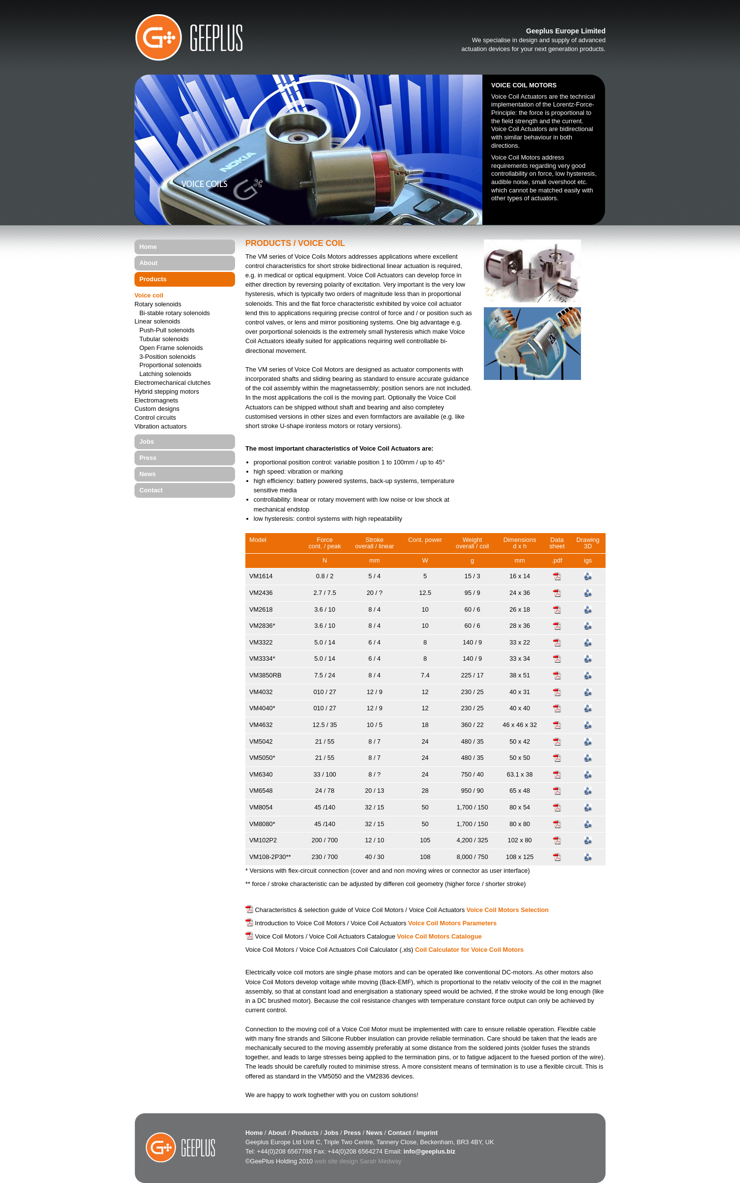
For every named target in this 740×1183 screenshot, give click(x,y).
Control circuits (155, 418)
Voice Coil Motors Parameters (452, 923)
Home (148, 246)
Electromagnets (156, 401)
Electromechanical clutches (172, 383)
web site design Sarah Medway (358, 1161)
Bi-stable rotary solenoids (174, 313)
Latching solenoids (165, 374)
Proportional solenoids (170, 365)
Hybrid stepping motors (166, 392)
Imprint (427, 1132)
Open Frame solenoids (171, 348)
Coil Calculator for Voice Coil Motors (469, 949)
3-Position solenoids (167, 357)
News (147, 474)
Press (148, 457)
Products (152, 279)
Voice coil (148, 296)
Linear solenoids (157, 322)
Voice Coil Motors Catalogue (439, 936)
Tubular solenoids (164, 339)
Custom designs (157, 409)
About (148, 263)
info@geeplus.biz (429, 1151)
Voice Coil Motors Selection (508, 910)
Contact (151, 490)
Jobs (146, 441)
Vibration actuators (160, 427)
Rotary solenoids (157, 304)
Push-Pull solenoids (166, 330)
